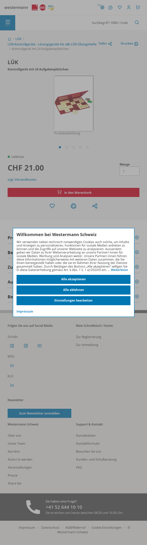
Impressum (25, 311)
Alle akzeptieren (73, 279)
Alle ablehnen (73, 290)
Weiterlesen (119, 270)
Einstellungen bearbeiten (73, 300)
